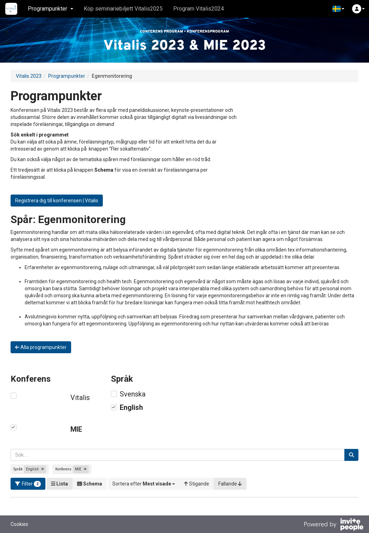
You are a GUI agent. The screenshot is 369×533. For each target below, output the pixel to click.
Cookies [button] (19, 524)
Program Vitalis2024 (198, 8)
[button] (338, 9)
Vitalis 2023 (29, 76)
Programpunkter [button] (50, 8)
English (131, 407)
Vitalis (80, 397)
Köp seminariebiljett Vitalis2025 (123, 8)
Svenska (132, 394)
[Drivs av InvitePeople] (333, 525)
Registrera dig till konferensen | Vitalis (56, 200)
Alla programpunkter (41, 347)
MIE (76, 429)
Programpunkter (66, 76)
